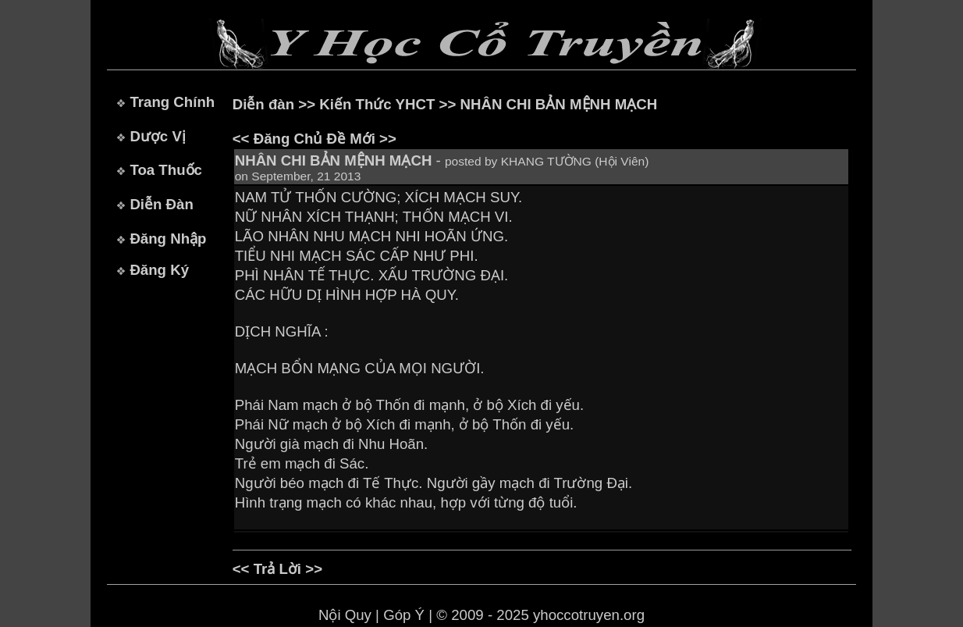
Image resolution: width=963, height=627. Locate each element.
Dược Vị (157, 136)
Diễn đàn (263, 104)
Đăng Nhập (168, 238)
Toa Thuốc (166, 170)
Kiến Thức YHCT (377, 104)
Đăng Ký (159, 270)
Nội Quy (344, 615)
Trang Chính (172, 102)
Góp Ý (404, 615)
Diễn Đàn (161, 204)
